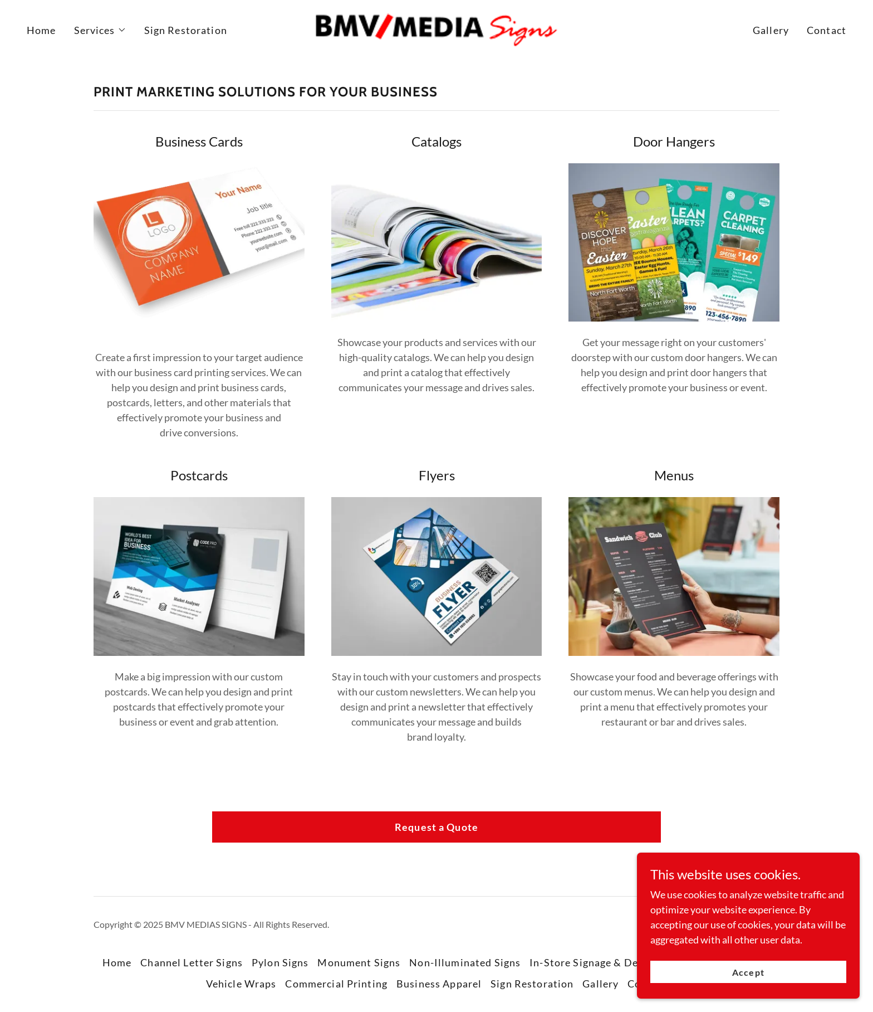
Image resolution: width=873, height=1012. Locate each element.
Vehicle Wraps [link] (241, 983)
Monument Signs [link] (358, 962)
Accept (748, 972)
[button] (100, 30)
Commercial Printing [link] (336, 983)
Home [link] (41, 30)
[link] (436, 29)
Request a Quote (436, 827)
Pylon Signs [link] (280, 962)
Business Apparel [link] (439, 983)
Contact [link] (826, 30)
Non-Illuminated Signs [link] (465, 962)
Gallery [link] (771, 30)
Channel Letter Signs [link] (191, 962)
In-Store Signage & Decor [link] (591, 962)
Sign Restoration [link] (185, 30)
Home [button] (117, 962)
